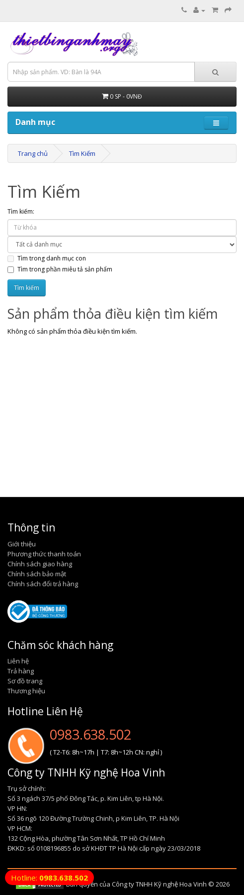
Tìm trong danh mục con (46, 258)
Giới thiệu (21, 543)
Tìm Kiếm (82, 153)
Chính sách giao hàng (39, 563)
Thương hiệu (26, 690)
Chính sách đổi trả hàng (42, 583)
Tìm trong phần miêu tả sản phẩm (59, 269)
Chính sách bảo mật (36, 573)
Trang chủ (33, 153)
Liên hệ (18, 660)
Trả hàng (20, 670)
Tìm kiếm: (20, 211)
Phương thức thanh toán (44, 553)
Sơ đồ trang (24, 680)
